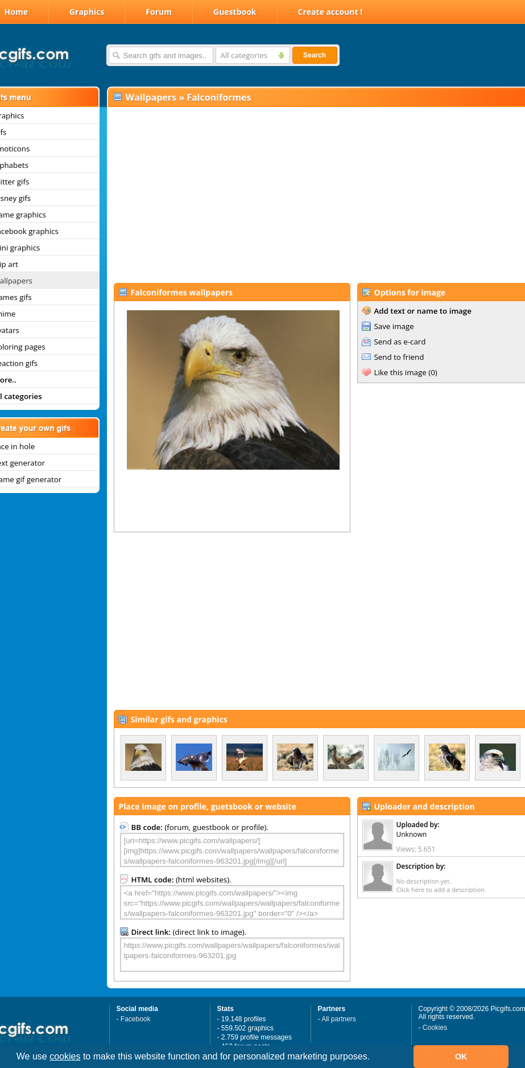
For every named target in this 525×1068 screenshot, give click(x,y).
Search (314, 55)
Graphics (86, 11)
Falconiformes (219, 97)
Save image (394, 326)
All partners (338, 1019)
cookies (64, 1056)
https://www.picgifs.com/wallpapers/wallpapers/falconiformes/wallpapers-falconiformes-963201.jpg (232, 955)
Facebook (136, 1019)
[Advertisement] (311, 194)
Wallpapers (151, 97)
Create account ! (330, 11)
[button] (374, 1057)
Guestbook (235, 11)
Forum (159, 11)
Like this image (400, 372)
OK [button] (461, 1056)
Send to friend (399, 357)
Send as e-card (400, 341)
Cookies (435, 1028)
